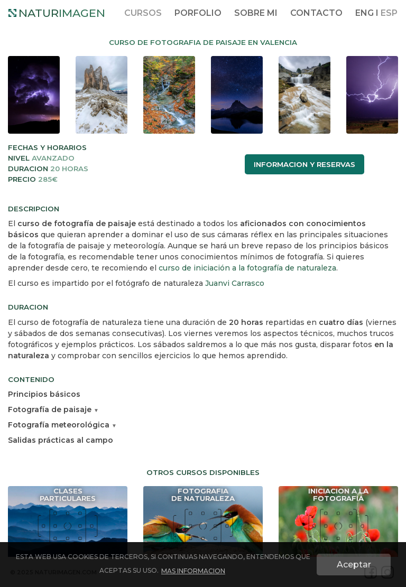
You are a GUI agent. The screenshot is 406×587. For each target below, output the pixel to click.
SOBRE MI (256, 13)
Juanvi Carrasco (234, 283)
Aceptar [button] (354, 565)
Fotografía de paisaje (53, 409)
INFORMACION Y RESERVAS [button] (304, 164)
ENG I (376, 13)
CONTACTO (316, 13)
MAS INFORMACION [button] (193, 571)
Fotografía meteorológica (62, 425)
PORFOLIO (198, 13)
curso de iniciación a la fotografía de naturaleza (247, 268)
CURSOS (143, 13)
